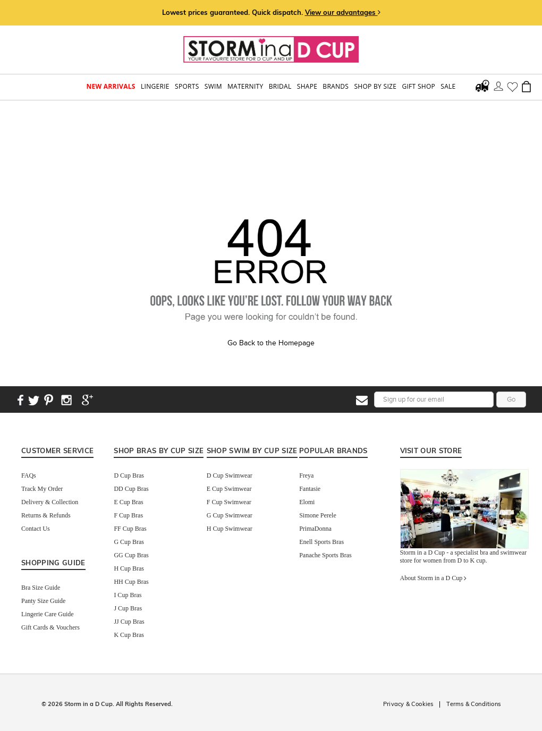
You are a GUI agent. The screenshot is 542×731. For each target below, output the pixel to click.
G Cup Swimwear (229, 515)
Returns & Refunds (46, 515)
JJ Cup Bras (129, 621)
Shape (307, 86)
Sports (187, 86)
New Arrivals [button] (110, 86)
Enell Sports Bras (321, 542)
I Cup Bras (127, 595)
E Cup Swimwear (229, 488)
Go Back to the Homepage (271, 343)
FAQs (28, 475)
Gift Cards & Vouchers (50, 627)
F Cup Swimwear (229, 502)
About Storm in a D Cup (433, 578)
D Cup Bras (129, 475)
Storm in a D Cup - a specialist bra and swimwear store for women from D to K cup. (463, 556)
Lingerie (155, 86)
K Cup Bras (129, 635)
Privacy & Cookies (408, 704)
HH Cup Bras (131, 581)
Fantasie (309, 488)
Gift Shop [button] (418, 86)
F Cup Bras (128, 515)
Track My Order (42, 488)
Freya (306, 475)
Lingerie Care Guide (47, 614)
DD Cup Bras (131, 488)
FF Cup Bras (130, 528)
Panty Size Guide (43, 601)
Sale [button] (448, 86)
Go (511, 399)
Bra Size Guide (40, 587)
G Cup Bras (129, 542)
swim (213, 86)
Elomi (307, 502)
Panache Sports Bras (325, 555)
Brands (336, 86)
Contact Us (35, 528)
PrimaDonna (315, 528)
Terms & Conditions (473, 704)
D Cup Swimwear (229, 475)
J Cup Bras (128, 608)
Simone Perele (317, 515)
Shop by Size (375, 86)
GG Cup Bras (131, 555)
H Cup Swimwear (229, 528)
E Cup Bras (128, 502)
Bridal (280, 86)
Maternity (245, 86)
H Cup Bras (129, 568)
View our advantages (342, 12)
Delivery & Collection (49, 502)
